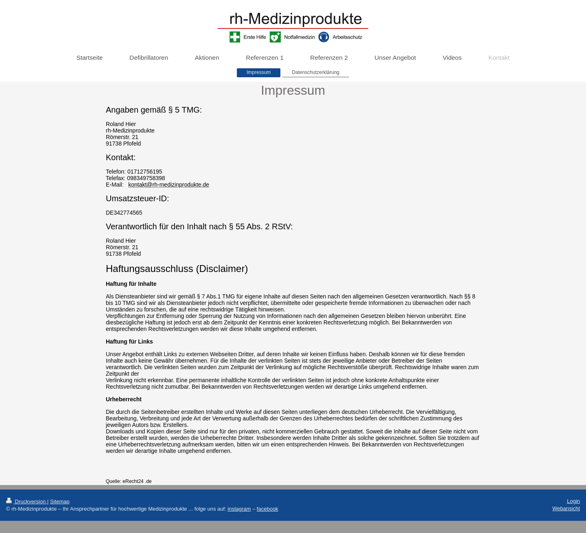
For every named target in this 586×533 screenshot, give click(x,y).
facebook (267, 509)
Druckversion (26, 501)
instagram (239, 509)
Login (573, 501)
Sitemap (60, 501)
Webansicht (566, 508)
